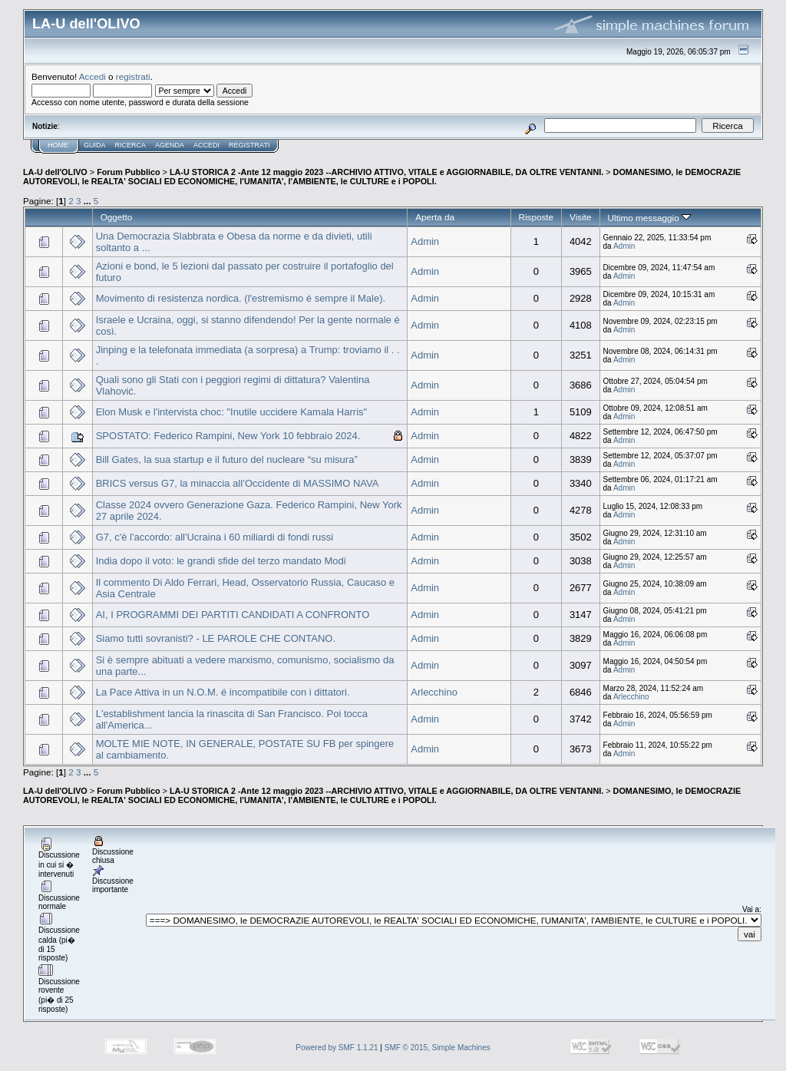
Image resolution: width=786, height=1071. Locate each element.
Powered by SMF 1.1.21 (337, 1047)
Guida (95, 145)
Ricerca (131, 145)
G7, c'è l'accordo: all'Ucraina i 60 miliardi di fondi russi (214, 537)
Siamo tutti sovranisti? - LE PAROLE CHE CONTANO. (215, 638)
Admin (425, 241)
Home (58, 145)
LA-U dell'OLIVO (55, 172)
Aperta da (434, 217)
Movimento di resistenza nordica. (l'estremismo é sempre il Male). (240, 298)
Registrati (249, 145)
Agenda (169, 145)
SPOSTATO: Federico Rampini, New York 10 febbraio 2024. (228, 435)
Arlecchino (434, 692)
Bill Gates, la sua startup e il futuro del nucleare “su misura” (227, 459)
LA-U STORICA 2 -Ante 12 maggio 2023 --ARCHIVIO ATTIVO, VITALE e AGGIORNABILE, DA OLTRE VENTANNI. (386, 172)
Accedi (92, 76)
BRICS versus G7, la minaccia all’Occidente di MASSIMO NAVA (237, 483)
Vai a (750, 909)
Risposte (536, 217)
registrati (133, 76)
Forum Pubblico (128, 172)
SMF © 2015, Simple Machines (437, 1047)
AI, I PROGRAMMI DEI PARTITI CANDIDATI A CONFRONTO (233, 614)
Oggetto (117, 217)
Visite (580, 217)
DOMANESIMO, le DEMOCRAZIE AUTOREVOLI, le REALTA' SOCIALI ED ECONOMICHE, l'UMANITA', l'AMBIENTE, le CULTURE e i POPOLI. (382, 176)
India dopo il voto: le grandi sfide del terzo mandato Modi (221, 561)
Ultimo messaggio (649, 218)
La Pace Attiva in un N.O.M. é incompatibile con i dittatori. (223, 692)
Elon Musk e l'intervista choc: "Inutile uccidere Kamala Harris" (231, 412)
